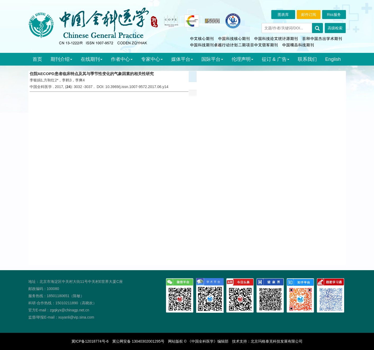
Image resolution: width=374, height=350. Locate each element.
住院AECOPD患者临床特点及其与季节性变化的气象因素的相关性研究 (92, 73)
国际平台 (212, 59)
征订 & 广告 (275, 59)
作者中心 (122, 59)
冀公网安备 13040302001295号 (138, 341)
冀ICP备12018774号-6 (90, 341)
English (333, 59)
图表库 (283, 14)
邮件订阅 (308, 14)
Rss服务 (334, 14)
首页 (37, 59)
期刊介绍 (61, 59)
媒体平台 (182, 59)
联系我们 (307, 59)
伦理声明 (242, 59)
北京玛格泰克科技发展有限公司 (277, 341)
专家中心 (152, 59)
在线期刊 (91, 59)
